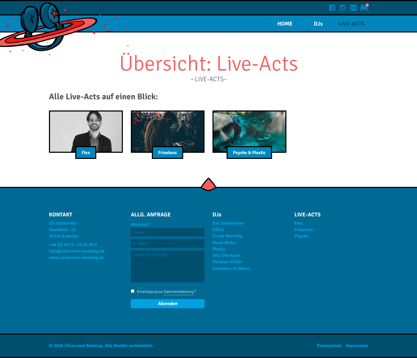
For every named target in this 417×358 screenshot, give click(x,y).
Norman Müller (227, 262)
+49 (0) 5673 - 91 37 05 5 (73, 245)
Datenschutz (329, 345)
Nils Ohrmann (226, 255)
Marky (218, 249)
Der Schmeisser (228, 223)
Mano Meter (224, 242)
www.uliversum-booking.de (76, 257)
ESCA (218, 229)
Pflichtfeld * (141, 224)
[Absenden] (168, 303)
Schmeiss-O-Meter (231, 268)
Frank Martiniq (227, 236)
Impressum (357, 345)
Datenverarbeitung (179, 291)
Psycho (301, 236)
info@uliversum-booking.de (77, 251)
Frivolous (303, 229)
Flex (298, 223)
